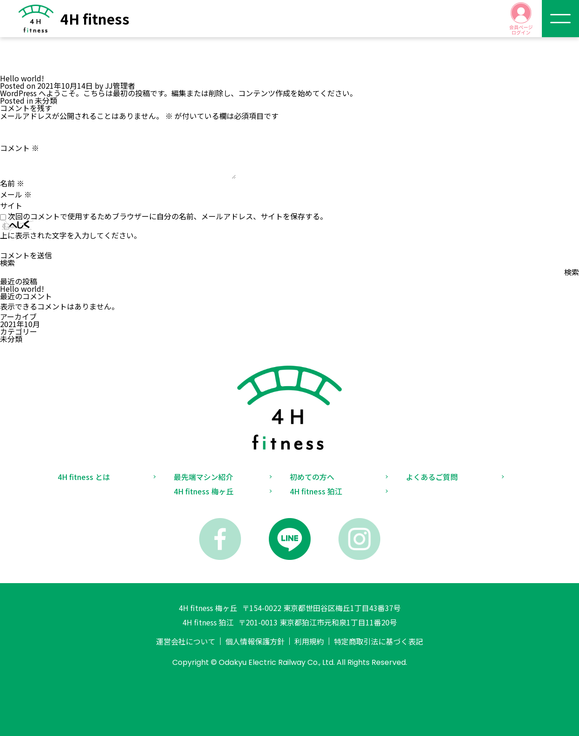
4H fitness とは (84, 476)
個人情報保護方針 (255, 641)
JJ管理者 (120, 85)
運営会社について (185, 641)
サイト (11, 205)
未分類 (46, 100)
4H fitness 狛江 (316, 491)
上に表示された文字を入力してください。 (70, 235)
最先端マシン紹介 (203, 476)
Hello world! (22, 288)
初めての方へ (312, 476)
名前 (12, 183)
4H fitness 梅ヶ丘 (204, 491)
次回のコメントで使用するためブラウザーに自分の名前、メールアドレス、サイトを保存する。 (167, 216)
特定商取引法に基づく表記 (378, 641)
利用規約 (309, 641)
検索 (7, 262)
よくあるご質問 (432, 476)
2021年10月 (20, 323)
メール (16, 194)
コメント (19, 147)
